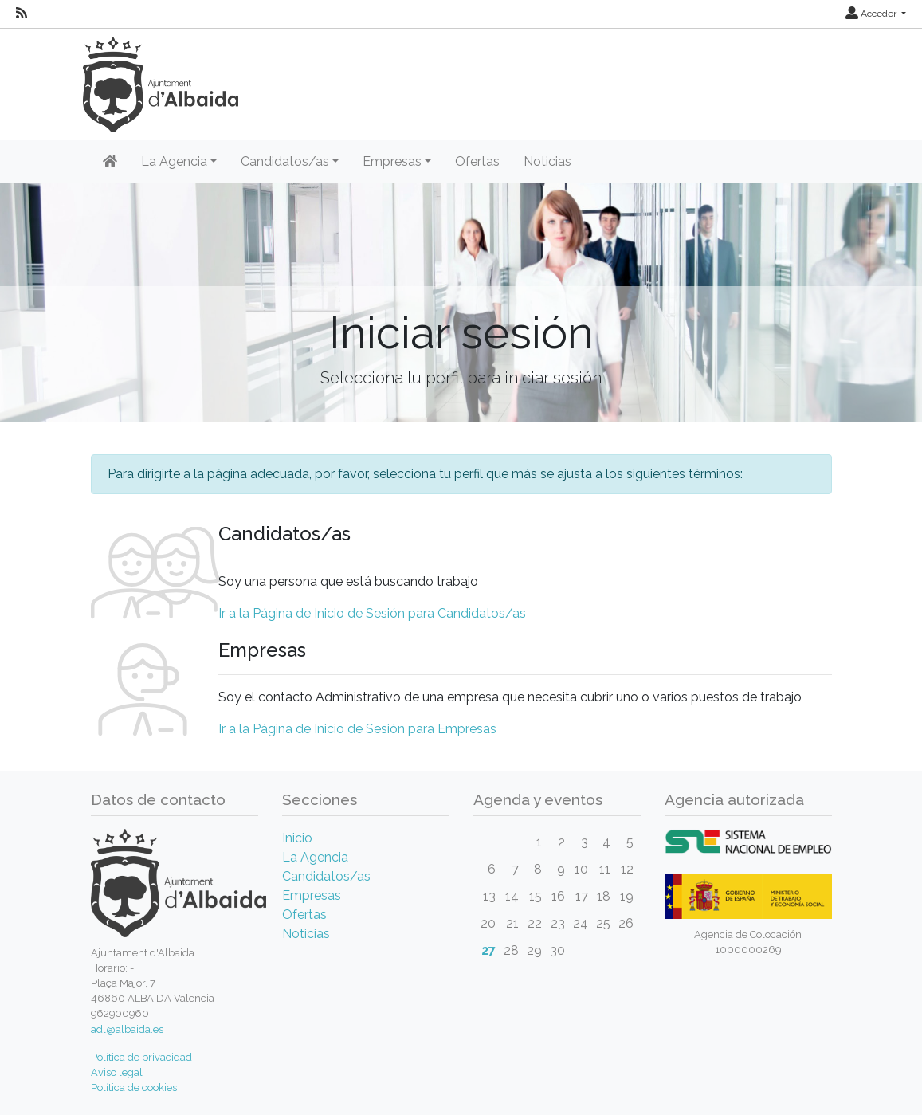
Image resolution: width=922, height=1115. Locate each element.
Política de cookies (134, 1087)
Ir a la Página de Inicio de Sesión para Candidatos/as (372, 613)
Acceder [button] (872, 13)
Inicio (297, 838)
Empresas (311, 895)
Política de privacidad (141, 1057)
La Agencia (315, 857)
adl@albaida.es (127, 1029)
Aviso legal (117, 1072)
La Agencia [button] (174, 161)
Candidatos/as (326, 876)
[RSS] (21, 13)
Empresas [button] (392, 161)
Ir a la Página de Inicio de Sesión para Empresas (357, 728)
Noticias (547, 161)
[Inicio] (110, 161)
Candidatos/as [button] (285, 161)
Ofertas (477, 161)
